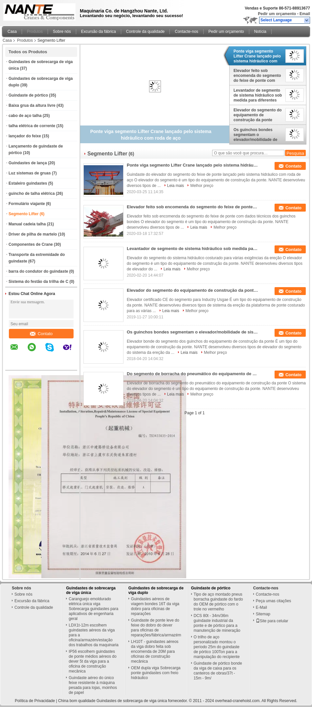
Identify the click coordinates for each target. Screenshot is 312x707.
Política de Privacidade (35, 700)
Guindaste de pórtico (28, 95)
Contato (41, 333)
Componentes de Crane (31, 244)
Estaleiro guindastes (28, 183)
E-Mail (261, 607)
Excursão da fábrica (98, 31)
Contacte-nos (186, 31)
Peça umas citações (273, 601)
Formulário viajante (27, 203)
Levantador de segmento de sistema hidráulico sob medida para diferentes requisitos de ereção (258, 95)
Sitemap (263, 614)
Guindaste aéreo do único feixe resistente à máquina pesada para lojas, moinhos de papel (93, 685)
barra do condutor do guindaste (38, 271)
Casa (12, 31)
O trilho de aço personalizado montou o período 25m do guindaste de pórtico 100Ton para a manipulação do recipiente (217, 647)
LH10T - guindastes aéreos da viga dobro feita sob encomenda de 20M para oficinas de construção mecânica (155, 651)
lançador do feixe (25, 136)
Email (305, 13)
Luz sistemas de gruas (30, 173)
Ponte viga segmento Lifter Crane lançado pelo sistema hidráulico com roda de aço (257, 56)
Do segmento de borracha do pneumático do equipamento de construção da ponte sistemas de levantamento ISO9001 (192, 373)
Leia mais (175, 185)
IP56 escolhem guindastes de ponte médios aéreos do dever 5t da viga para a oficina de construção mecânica (92, 661)
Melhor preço (201, 185)
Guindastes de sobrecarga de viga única (91, 590)
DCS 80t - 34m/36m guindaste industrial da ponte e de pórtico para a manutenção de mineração (217, 623)
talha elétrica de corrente (32, 126)
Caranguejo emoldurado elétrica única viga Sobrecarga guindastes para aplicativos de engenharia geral (93, 609)
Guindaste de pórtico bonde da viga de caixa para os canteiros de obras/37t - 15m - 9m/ (218, 670)
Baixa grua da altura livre (32, 105)
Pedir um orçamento (277, 13)
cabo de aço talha (25, 115)
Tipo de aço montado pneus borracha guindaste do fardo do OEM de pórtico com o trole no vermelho (218, 601)
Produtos (35, 31)
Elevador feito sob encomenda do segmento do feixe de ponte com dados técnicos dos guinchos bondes (257, 75)
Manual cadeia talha (27, 224)
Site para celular (272, 621)
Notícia (260, 31)
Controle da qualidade (145, 31)
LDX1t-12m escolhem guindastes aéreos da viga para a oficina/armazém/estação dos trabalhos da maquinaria (93, 635)
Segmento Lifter (23, 214)
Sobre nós (62, 31)
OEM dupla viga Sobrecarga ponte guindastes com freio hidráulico (156, 673)
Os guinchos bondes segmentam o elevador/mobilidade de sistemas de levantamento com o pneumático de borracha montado (258, 134)
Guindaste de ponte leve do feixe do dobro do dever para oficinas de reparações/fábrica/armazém (156, 627)
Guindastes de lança (28, 163)
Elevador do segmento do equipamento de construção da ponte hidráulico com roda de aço (258, 115)
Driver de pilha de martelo (33, 234)
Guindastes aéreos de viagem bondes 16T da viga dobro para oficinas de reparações (155, 606)
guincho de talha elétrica (32, 193)
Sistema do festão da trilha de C (38, 281)
